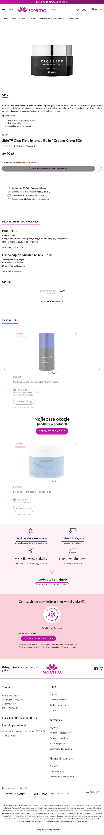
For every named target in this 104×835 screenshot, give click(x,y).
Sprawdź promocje (52, 432)
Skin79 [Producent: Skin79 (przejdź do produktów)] (5, 135)
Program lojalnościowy (60, 734)
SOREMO (5, 18)
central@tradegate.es (12, 271)
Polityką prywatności (68, 649)
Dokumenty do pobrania (60, 750)
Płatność (53, 768)
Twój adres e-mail (28, 635)
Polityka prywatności (59, 745)
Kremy (15, 18)
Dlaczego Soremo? (58, 701)
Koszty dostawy (56, 773)
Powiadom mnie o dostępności (49, 168)
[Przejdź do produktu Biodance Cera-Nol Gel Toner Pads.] (47, 463)
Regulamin (46, 646)
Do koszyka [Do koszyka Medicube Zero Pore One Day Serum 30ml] (22, 402)
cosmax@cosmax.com (12, 247)
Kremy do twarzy (28, 18)
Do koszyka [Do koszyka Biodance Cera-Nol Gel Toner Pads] (22, 510)
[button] (7, 10)
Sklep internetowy (49, 831)
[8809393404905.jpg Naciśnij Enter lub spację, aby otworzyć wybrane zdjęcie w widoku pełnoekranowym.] (52, 55)
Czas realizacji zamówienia (61, 778)
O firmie (53, 696)
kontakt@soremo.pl (14, 727)
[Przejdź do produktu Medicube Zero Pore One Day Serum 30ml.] (47, 352)
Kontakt (53, 712)
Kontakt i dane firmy (58, 707)
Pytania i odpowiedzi (58, 740)
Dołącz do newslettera (38, 640)
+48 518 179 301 (9, 737)
